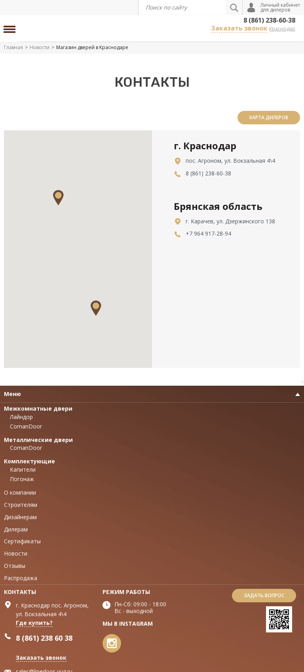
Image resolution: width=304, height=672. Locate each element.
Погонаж (22, 479)
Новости (39, 47)
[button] (96, 308)
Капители (23, 469)
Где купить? (34, 622)
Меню (12, 394)
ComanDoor (26, 426)
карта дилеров (268, 117)
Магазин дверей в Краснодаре (92, 47)
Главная (13, 47)
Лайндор (21, 417)
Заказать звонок (239, 28)
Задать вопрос (264, 595)
